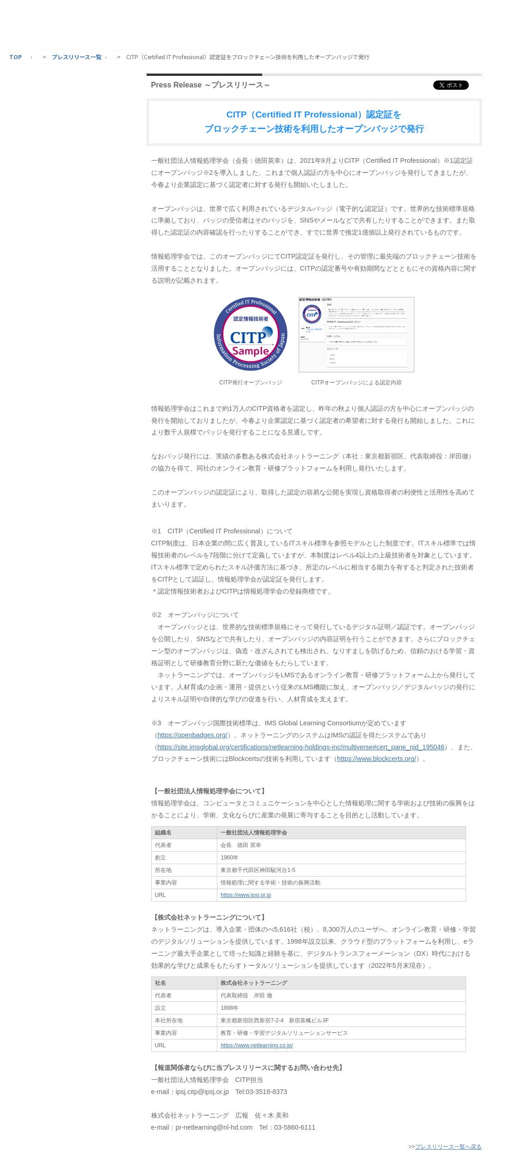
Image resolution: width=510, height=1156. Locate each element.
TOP (15, 57)
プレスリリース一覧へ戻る (448, 1147)
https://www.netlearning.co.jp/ (257, 1045)
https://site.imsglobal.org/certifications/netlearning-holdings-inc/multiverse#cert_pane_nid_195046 (301, 747)
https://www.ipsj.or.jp (246, 895)
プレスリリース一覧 (76, 57)
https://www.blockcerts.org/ (376, 758)
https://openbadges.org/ (192, 735)
